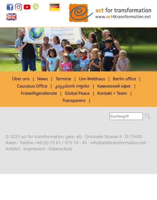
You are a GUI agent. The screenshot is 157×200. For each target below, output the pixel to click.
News (42, 78)
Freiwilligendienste (39, 93)
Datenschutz (60, 148)
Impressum (34, 148)
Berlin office (124, 78)
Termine (63, 78)
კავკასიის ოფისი (72, 86)
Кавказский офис (114, 86)
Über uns (20, 78)
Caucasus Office (32, 86)
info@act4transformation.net (118, 142)
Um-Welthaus (92, 78)
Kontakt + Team (112, 93)
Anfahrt (13, 148)
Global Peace (77, 93)
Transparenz (74, 100)
